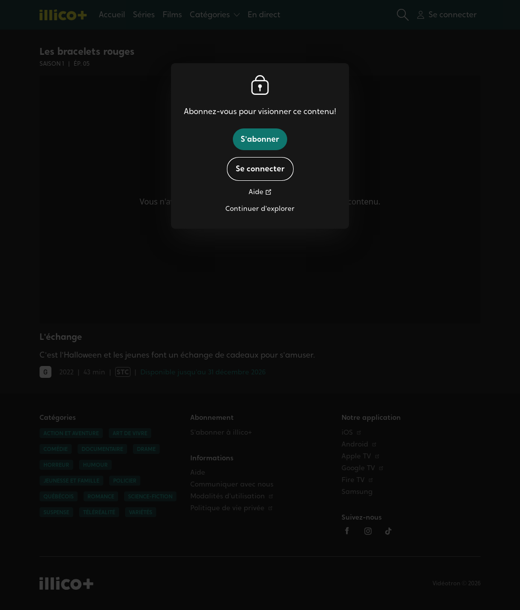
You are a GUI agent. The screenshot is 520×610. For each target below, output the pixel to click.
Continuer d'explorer (260, 208)
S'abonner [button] (260, 139)
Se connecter (260, 168)
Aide (256, 192)
